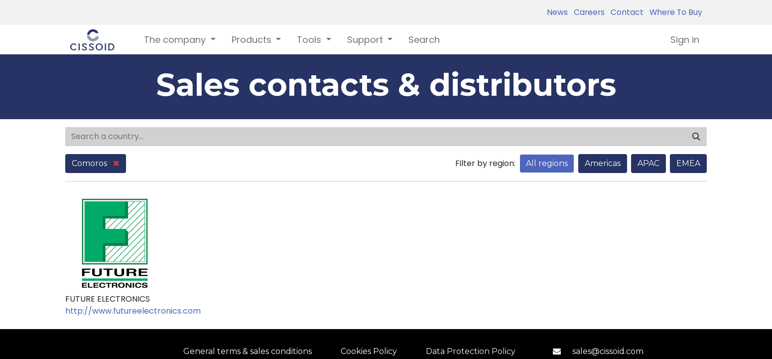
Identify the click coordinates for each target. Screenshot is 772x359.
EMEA (688, 163)
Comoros (96, 163)
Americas (603, 163)
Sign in (684, 39)
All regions (547, 163)
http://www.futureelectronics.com (133, 311)
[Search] (696, 136)
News (557, 12)
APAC (648, 163)
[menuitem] (424, 39)
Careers (587, 12)
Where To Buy (673, 12)
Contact (625, 12)
